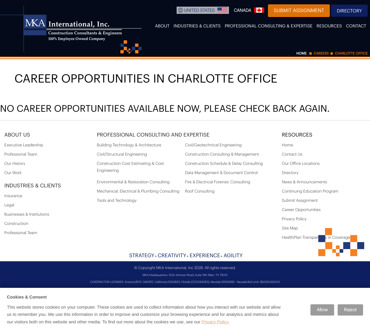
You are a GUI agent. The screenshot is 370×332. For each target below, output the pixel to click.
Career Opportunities (301, 210)
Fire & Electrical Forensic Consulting (217, 182)
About (162, 26)
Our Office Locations (301, 164)
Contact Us (292, 154)
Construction (16, 224)
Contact (356, 26)
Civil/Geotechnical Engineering (213, 145)
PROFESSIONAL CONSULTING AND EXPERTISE (153, 135)
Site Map (290, 228)
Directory (349, 11)
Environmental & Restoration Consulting (133, 182)
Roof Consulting (199, 191)
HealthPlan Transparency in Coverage (316, 238)
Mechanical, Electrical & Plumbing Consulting (138, 191)
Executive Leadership (23, 145)
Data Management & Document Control (221, 173)
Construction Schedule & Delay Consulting (224, 164)
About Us (17, 135)
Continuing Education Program (310, 191)
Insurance (13, 196)
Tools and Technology (117, 201)
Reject (350, 310)
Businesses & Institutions (26, 214)
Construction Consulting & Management (222, 154)
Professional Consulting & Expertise (268, 26)
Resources (329, 26)
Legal (9, 205)
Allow (322, 310)
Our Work (13, 173)
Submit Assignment (299, 10)
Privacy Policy (294, 219)
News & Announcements (304, 182)
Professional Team (20, 154)
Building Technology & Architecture (129, 145)
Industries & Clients (197, 26)
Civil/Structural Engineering (122, 154)
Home (287, 145)
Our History (14, 164)
